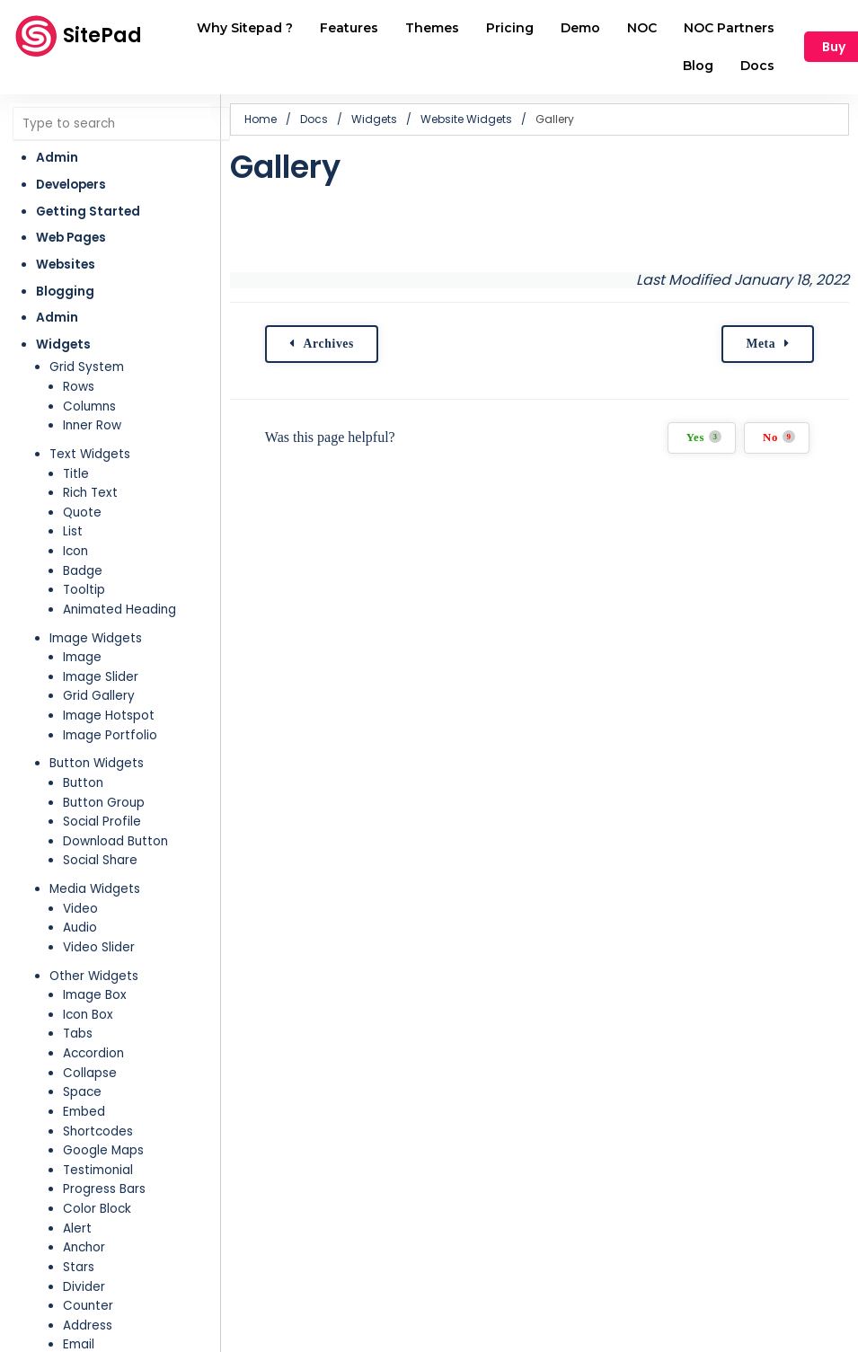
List (73, 531)
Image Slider (100, 676)
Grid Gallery (99, 695)
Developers (71, 184)
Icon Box (88, 1014)
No (778, 437)
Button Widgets (96, 763)
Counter (88, 1305)
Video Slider (99, 947)
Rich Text (90, 492)
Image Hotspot (109, 715)
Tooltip (84, 589)
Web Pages (71, 237)
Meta (759, 343)
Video (80, 908)
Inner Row (92, 425)
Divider (84, 1286)
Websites (65, 264)
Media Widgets (94, 888)
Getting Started (88, 211)
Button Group (104, 802)
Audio (80, 927)
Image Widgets (95, 638)
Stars (78, 1267)
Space (82, 1091)
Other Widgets (93, 976)
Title (76, 473)
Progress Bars (104, 1188)
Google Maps (103, 1150)
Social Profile (102, 821)
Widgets (63, 344)
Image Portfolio (110, 735)
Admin (57, 157)
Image (82, 657)
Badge (82, 570)
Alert (77, 1228)
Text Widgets (89, 454)
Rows (78, 386)
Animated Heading (119, 609)
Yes (702, 437)
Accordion (93, 1053)
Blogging (65, 291)
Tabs (78, 1033)
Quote (82, 512)
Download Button (115, 841)
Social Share (100, 860)
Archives (328, 343)
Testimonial (98, 1170)
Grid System (86, 367)
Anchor (84, 1247)
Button (83, 782)
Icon (75, 551)
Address (87, 1325)
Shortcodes (98, 1131)
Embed (84, 1111)
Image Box (95, 994)
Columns (89, 406)
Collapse (90, 1073)
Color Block (97, 1208)
